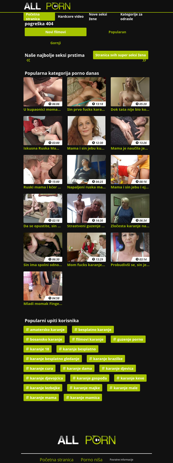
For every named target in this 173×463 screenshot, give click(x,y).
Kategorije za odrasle (131, 16)
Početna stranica (33, 16)
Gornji (55, 43)
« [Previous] (28, 60)
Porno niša (91, 460)
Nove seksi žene (98, 16)
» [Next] (144, 60)
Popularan (117, 32)
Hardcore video (71, 16)
